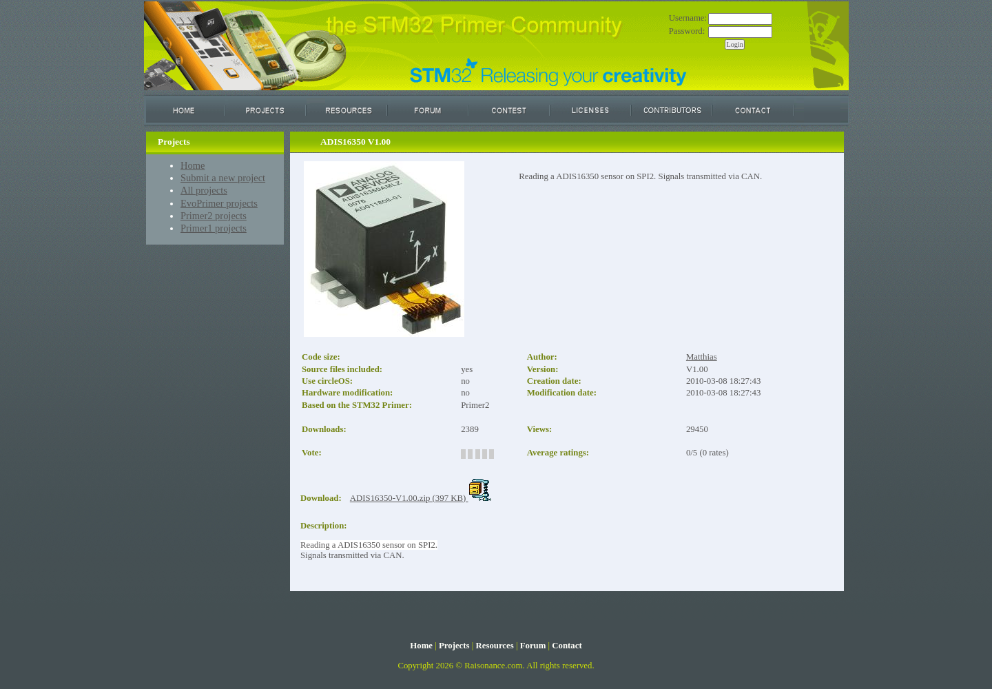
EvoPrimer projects (219, 203)
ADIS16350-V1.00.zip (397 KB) (421, 498)
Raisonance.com (493, 665)
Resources (494, 645)
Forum (533, 645)
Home (192, 165)
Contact (566, 645)
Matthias (701, 357)
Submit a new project (222, 177)
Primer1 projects (213, 228)
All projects (203, 190)
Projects (454, 645)
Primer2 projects (213, 215)
